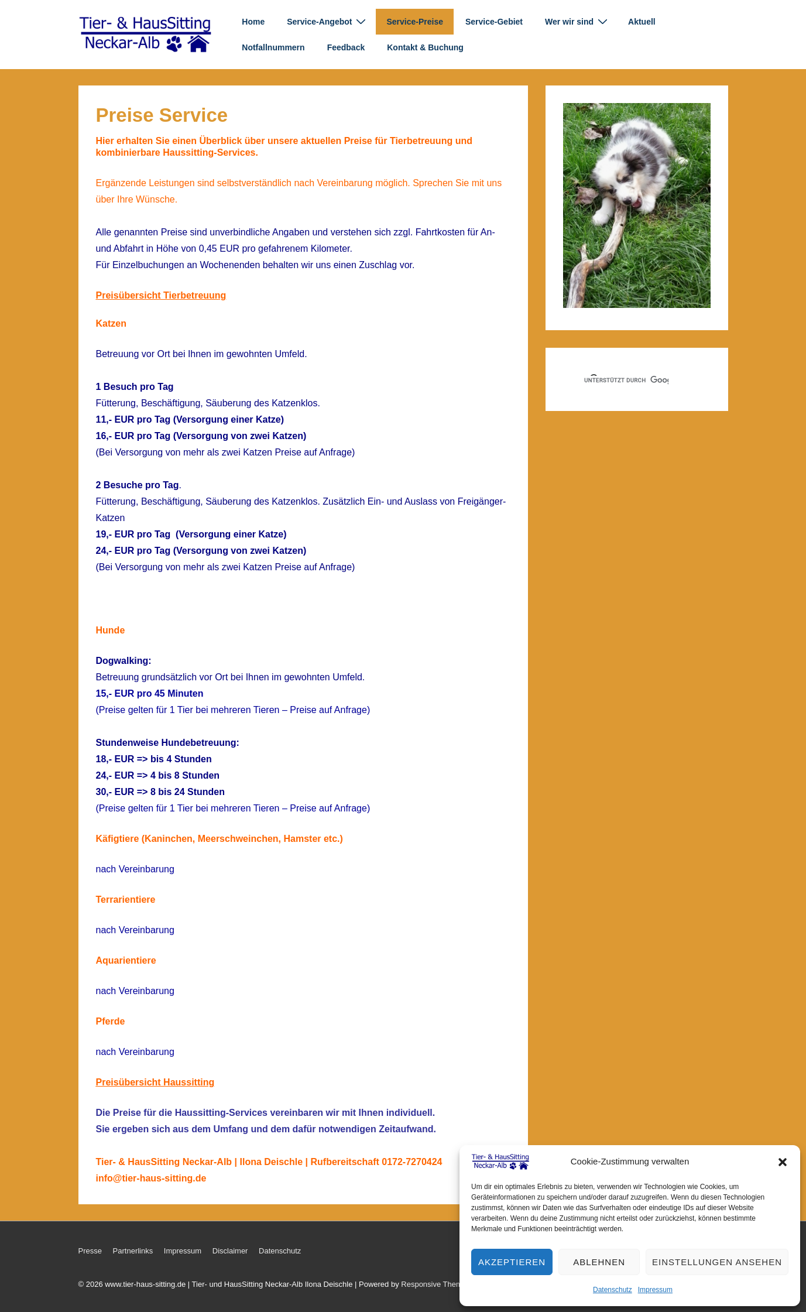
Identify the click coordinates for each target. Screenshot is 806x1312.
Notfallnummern (273, 47)
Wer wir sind (577, 21)
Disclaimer (230, 1250)
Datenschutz (612, 1290)
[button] (782, 1162)
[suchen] (626, 380)
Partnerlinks (133, 1250)
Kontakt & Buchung (425, 47)
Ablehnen (599, 1262)
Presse (90, 1250)
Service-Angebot (328, 21)
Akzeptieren (512, 1262)
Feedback (346, 47)
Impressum (655, 1290)
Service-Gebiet (494, 21)
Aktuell (642, 21)
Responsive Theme (434, 1284)
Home (253, 21)
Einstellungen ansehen (717, 1262)
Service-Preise (414, 21)
